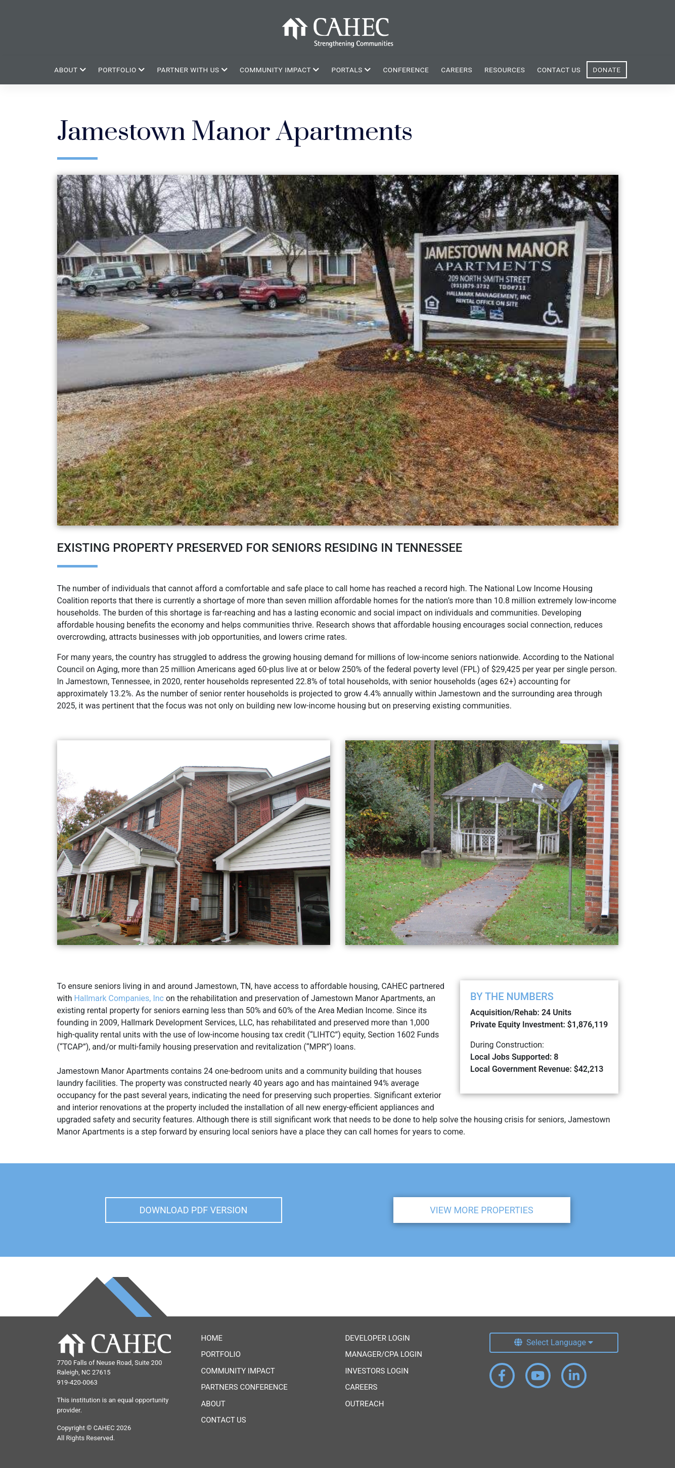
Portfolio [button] (121, 70)
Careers (456, 70)
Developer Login (377, 1338)
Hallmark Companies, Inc (120, 998)
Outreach (364, 1403)
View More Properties (481, 1210)
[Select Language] (553, 1343)
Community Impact (238, 1371)
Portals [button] (351, 70)
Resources (504, 70)
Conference (406, 70)
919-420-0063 (77, 1382)
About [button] (70, 70)
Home (212, 1338)
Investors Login (377, 1371)
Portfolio (221, 1354)
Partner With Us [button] (192, 70)
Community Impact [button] (280, 70)
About (213, 1403)
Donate (606, 70)
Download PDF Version (194, 1210)
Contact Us (558, 70)
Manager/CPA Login (383, 1354)
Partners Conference (244, 1387)
